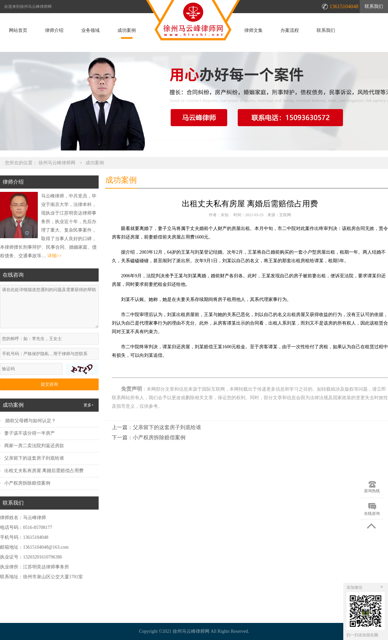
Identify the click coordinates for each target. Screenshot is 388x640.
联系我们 (374, 6)
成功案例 (126, 30)
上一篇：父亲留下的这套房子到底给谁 (156, 427)
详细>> (54, 255)
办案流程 (289, 30)
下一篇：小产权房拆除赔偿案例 (148, 437)
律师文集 (253, 30)
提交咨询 (49, 384)
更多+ (89, 405)
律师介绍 (54, 30)
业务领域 (90, 30)
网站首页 (18, 30)
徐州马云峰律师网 (56, 162)
